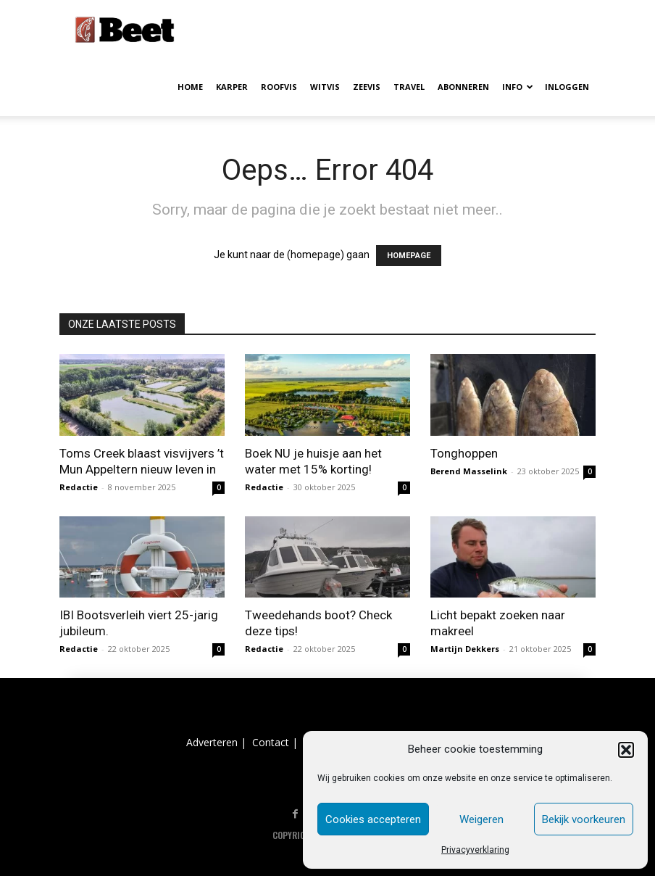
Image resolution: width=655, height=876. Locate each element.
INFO (517, 86)
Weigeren (481, 819)
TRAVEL (409, 86)
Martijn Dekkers (464, 648)
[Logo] (124, 29)
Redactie (78, 487)
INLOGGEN (567, 86)
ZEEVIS (366, 86)
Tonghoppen (464, 453)
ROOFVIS (279, 86)
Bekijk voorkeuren (583, 819)
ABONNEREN (463, 86)
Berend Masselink (468, 471)
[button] (626, 750)
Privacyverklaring (475, 850)
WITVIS (325, 86)
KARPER (232, 86)
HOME (190, 86)
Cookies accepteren (373, 819)
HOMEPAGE (408, 255)
